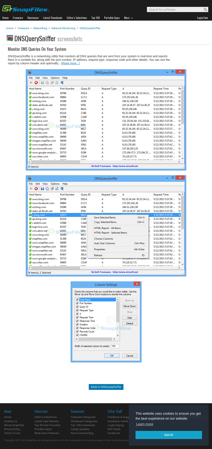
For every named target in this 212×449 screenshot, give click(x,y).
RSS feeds (114, 429)
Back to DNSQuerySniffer (106, 386)
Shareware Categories (84, 421)
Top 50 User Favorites (47, 425)
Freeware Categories (83, 417)
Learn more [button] (144, 424)
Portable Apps (43, 429)
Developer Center (118, 421)
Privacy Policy (12, 429)
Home (10, 28)
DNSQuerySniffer (90, 28)
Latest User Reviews (47, 421)
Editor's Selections (46, 417)
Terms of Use (12, 433)
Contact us (10, 421)
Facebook (114, 433)
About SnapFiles (14, 425)
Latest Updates (80, 429)
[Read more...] (70, 63)
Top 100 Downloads (83, 425)
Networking (40, 28)
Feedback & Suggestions (123, 417)
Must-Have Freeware (47, 433)
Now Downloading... (83, 433)
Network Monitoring (63, 28)
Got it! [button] (168, 435)
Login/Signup (116, 425)
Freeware (23, 28)
